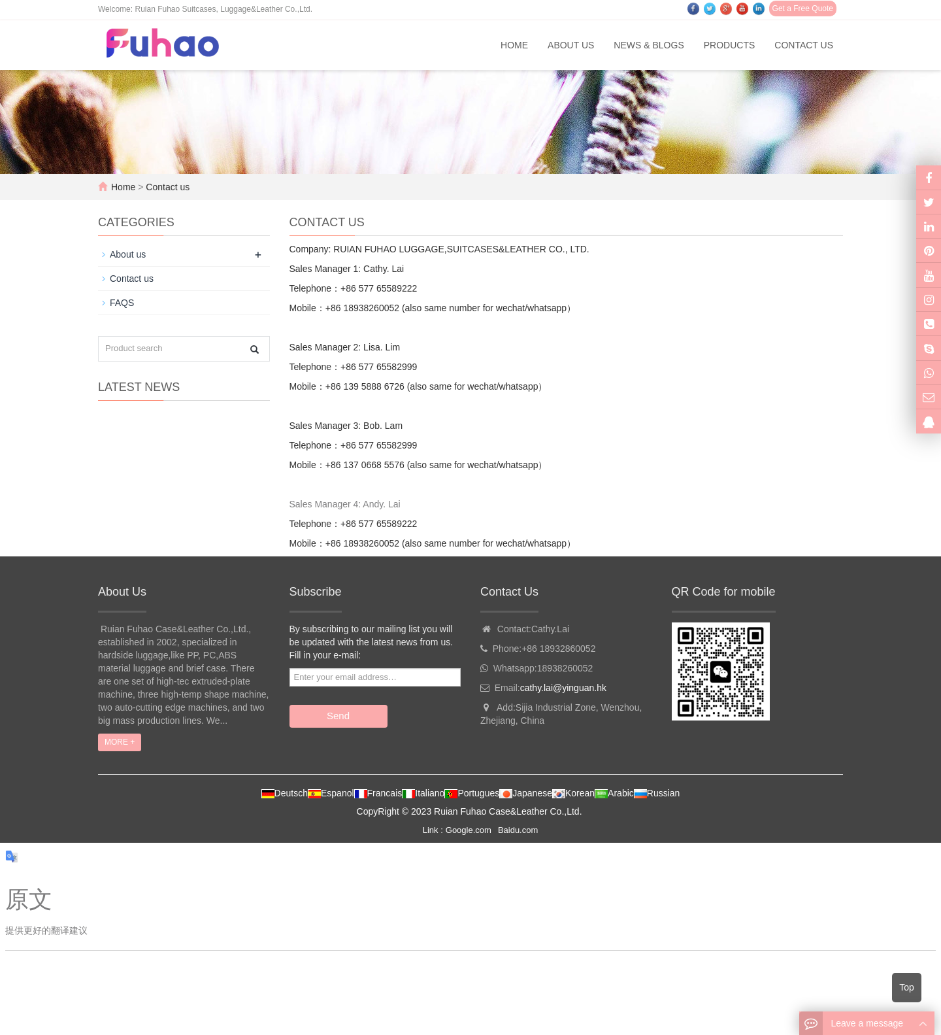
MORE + (120, 742)
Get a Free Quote (802, 8)
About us (571, 45)
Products (729, 45)
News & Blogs (649, 45)
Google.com (468, 830)
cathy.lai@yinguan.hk (563, 688)
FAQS (122, 302)
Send (338, 715)
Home (514, 45)
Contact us (803, 45)
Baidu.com (518, 830)
